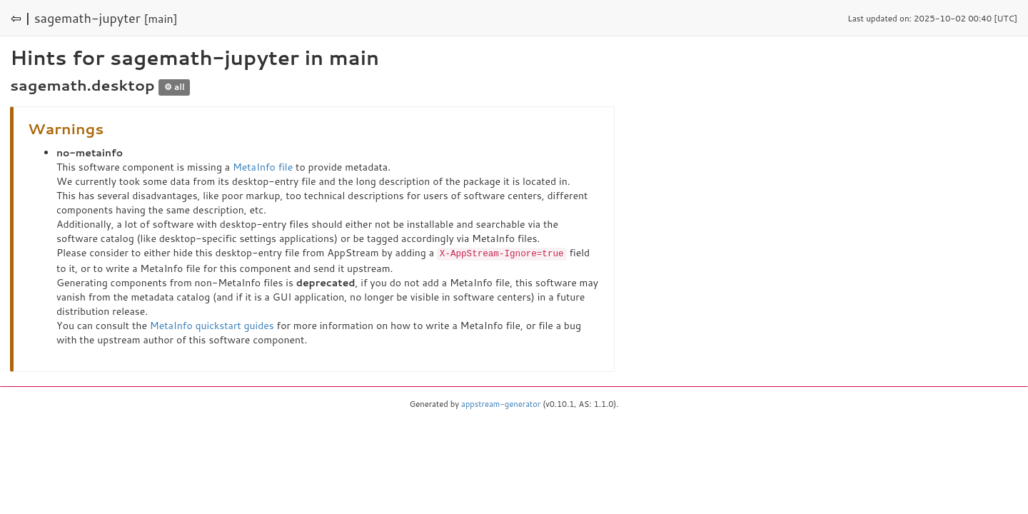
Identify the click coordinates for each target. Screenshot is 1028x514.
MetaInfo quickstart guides (212, 325)
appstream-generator (500, 403)
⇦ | (21, 18)
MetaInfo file (263, 167)
